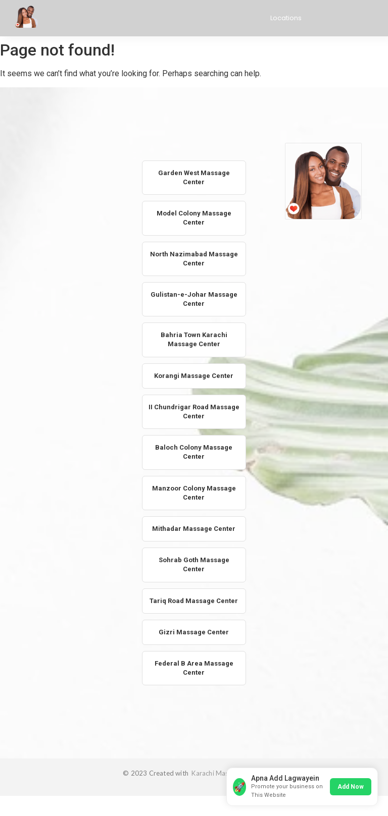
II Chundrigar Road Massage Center (194, 411)
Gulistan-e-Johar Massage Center (194, 299)
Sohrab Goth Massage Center (194, 564)
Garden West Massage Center (194, 177)
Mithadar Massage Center (193, 528)
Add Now (350, 786)
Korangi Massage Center (193, 375)
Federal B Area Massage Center (194, 668)
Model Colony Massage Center (194, 217)
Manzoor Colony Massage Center (194, 492)
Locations (286, 18)
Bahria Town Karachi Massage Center (194, 339)
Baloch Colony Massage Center (193, 452)
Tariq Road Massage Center (194, 601)
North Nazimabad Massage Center (194, 258)
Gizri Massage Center (194, 632)
